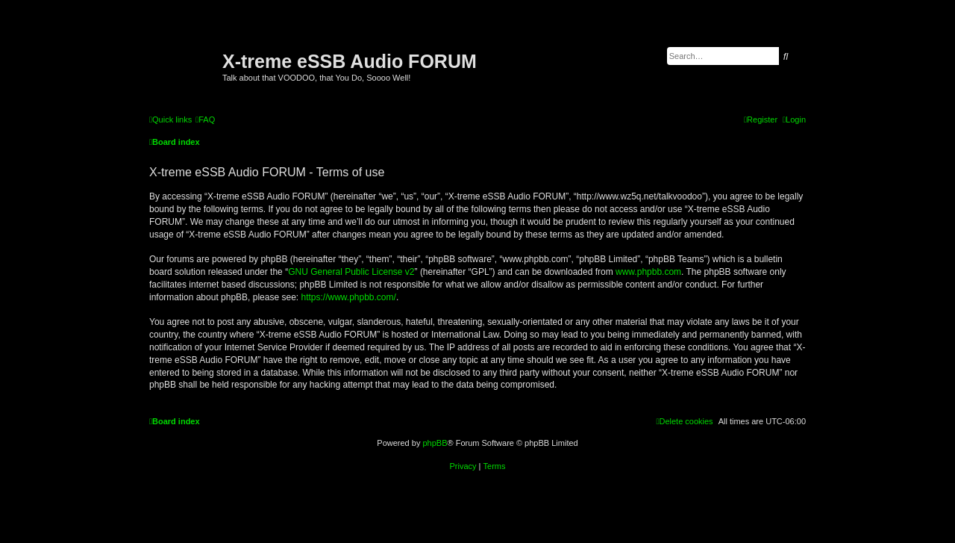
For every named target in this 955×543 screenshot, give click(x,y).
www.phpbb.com (648, 272)
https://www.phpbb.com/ (348, 297)
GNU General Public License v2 (351, 272)
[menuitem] (205, 119)
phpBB (434, 442)
